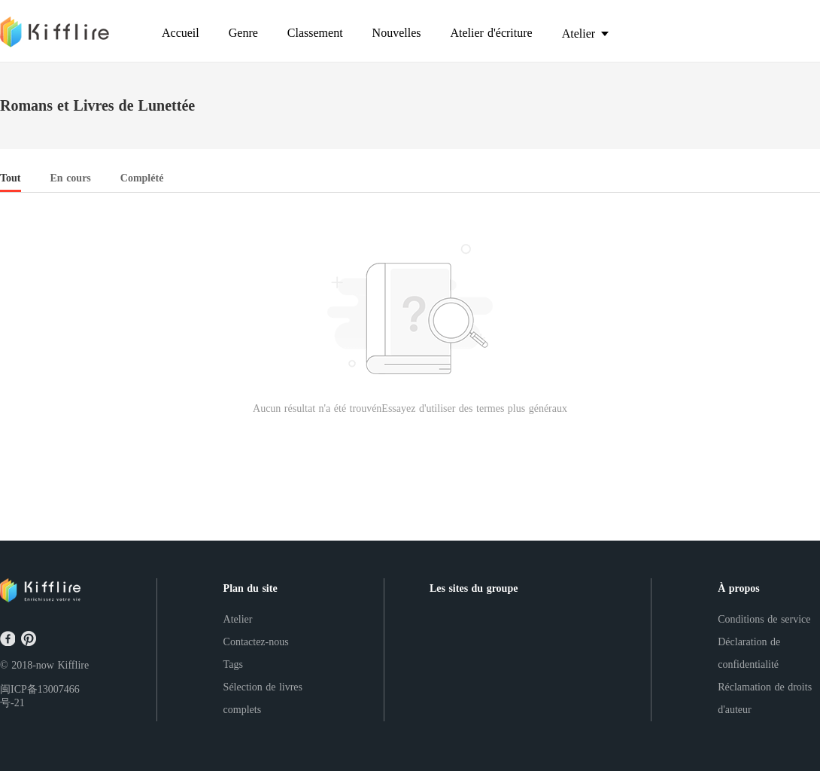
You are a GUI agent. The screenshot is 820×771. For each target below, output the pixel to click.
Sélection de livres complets (262, 698)
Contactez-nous (256, 642)
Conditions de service (764, 619)
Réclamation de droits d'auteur (765, 698)
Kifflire (73, 665)
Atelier (238, 619)
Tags (233, 664)
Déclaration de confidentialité (749, 653)
